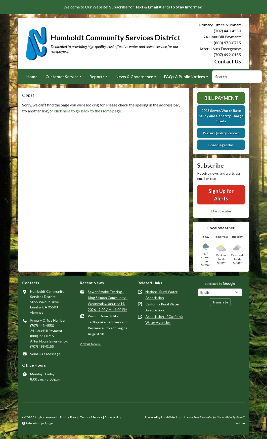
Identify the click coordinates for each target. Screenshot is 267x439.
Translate (220, 302)
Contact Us (227, 61)
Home (32, 76)
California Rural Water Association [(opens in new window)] (162, 307)
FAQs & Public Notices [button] (184, 76)
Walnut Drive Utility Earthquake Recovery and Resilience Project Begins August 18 (108, 325)
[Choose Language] (220, 292)
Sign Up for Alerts (221, 194)
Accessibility (112, 417)
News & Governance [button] (134, 76)
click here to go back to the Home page (87, 110)
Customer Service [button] (62, 76)
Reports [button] (97, 76)
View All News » (90, 344)
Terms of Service (91, 417)
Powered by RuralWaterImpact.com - (195, 417)
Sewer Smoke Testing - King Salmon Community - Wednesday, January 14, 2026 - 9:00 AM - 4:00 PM (108, 301)
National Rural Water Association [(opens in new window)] (161, 295)
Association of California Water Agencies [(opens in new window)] (164, 319)
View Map (36, 312)
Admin (240, 423)
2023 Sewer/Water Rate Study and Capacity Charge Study (221, 115)
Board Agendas (221, 145)
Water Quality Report (221, 133)
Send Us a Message (45, 354)
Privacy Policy (69, 417)
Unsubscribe (221, 211)
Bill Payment (221, 98)
